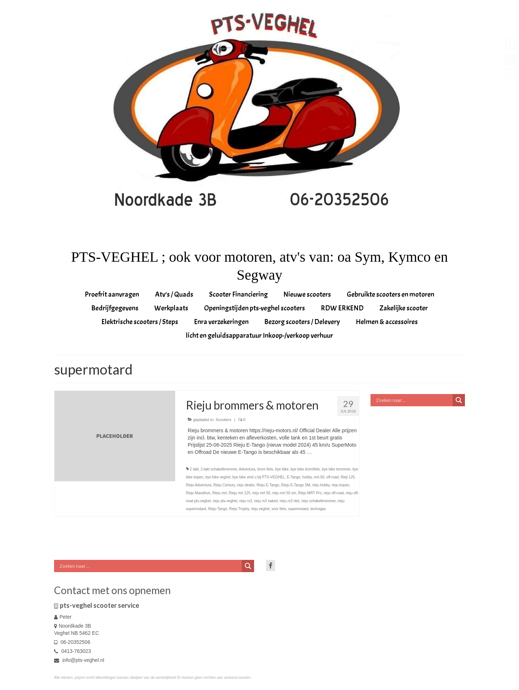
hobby (307, 477)
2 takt (194, 469)
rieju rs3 (245, 501)
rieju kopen (340, 485)
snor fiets (278, 509)
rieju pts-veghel (225, 501)
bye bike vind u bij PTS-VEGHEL (258, 477)
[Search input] (413, 400)
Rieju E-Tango (268, 485)
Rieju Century (224, 485)
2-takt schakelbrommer (219, 469)
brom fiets (265, 469)
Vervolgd (323, 452)
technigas (318, 509)
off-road (332, 477)
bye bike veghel (218, 477)
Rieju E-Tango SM (295, 485)
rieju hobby (320, 485)
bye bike (281, 469)
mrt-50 (319, 477)
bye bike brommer (336, 469)
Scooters (223, 419)
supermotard (298, 509)
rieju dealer (245, 485)
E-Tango (293, 477)
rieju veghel (260, 509)
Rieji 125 (348, 477)
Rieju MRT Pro (309, 493)
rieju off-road (334, 493)
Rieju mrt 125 (239, 493)
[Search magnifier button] (459, 400)
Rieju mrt (219, 493)
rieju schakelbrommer (318, 501)
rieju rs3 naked (266, 501)
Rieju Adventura (199, 485)
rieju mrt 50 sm (284, 493)
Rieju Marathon (198, 493)
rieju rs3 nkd (289, 501)
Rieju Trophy (239, 509)
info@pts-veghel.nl (79, 660)
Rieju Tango (217, 509)
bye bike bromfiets (305, 469)
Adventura (247, 469)
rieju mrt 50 (261, 493)
